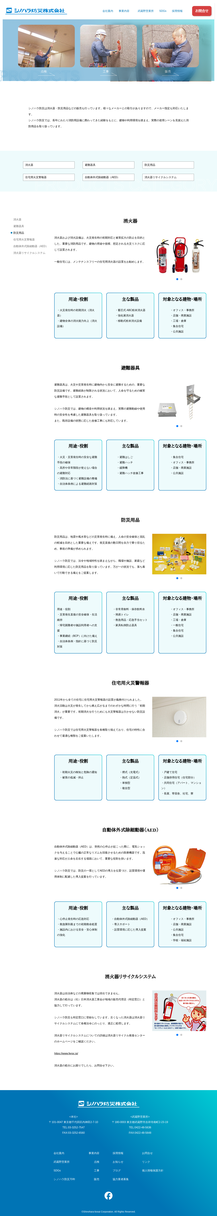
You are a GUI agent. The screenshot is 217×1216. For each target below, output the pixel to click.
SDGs (162, 11)
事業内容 (124, 11)
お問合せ (201, 11)
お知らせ (118, 1161)
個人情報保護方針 (152, 1170)
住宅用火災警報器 (36, 177)
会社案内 (107, 11)
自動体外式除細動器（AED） (102, 177)
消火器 (29, 164)
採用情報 (177, 11)
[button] (177, 279)
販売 (96, 1179)
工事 (96, 1170)
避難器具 (90, 164)
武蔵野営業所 (146, 11)
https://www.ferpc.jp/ (66, 1053)
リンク (146, 1161)
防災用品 (150, 164)
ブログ (117, 1170)
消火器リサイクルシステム (161, 177)
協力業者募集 (121, 1179)
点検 (96, 1161)
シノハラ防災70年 (64, 1179)
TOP (30, 50)
